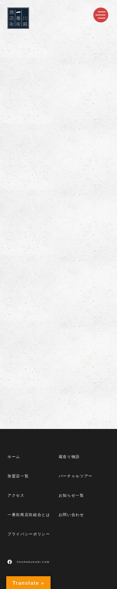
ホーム (13, 457)
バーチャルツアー (76, 476)
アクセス (16, 495)
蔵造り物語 (69, 457)
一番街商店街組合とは (28, 515)
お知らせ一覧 (71, 495)
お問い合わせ (71, 515)
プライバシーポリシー (28, 534)
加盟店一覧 (18, 476)
